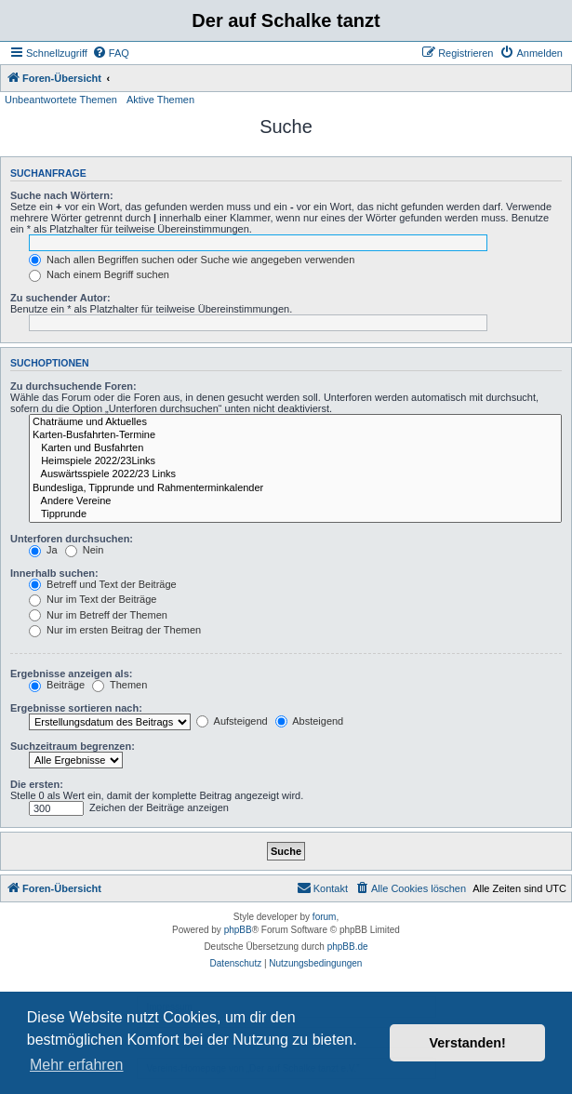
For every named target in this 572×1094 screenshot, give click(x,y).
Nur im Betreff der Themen (98, 614)
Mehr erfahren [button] (77, 1065)
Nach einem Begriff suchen (99, 274)
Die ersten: (36, 784)
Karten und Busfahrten (295, 448)
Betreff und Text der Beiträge (103, 584)
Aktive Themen (160, 99)
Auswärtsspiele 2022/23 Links (295, 474)
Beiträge (57, 684)
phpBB (238, 930)
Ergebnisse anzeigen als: (71, 673)
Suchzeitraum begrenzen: (72, 746)
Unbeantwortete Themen (61, 99)
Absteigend (309, 721)
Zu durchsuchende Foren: (73, 386)
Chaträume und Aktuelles (295, 422)
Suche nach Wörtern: (61, 195)
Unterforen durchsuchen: (71, 538)
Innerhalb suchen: (54, 573)
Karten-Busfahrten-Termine (295, 435)
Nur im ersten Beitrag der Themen (115, 629)
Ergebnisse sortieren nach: (76, 708)
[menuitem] (110, 53)
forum (325, 917)
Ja (43, 549)
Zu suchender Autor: (60, 297)
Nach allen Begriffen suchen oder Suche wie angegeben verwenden (191, 259)
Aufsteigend (232, 721)
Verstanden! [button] (468, 1042)
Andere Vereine (295, 501)
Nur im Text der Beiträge (92, 599)
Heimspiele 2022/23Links (295, 461)
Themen (119, 684)
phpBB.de (347, 946)
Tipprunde (295, 514)
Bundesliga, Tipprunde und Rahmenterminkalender (295, 488)
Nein (84, 549)
